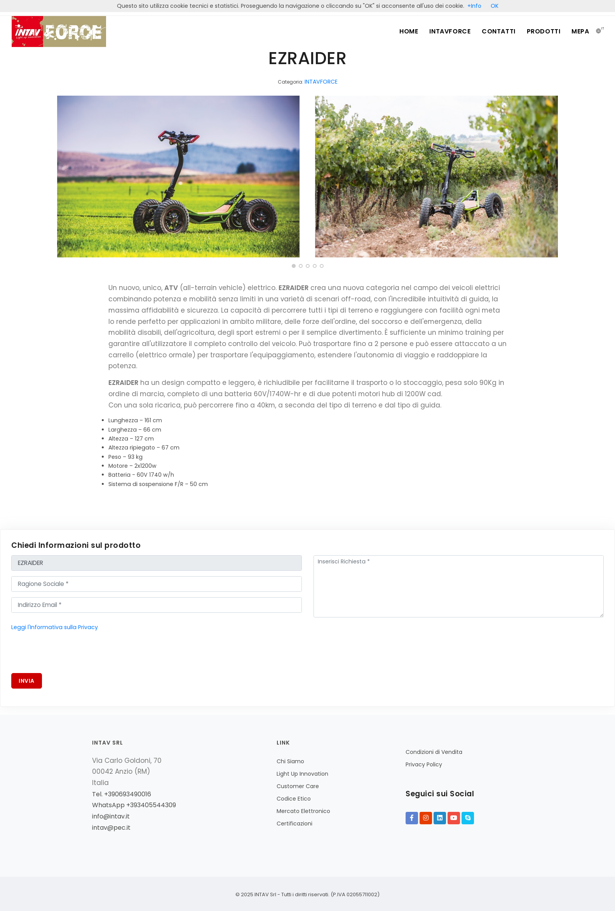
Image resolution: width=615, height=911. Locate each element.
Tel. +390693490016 (121, 794)
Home (406, 31)
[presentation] (70, 652)
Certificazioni (294, 823)
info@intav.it (111, 816)
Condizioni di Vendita (434, 752)
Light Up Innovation (302, 774)
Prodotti (543, 31)
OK (494, 6)
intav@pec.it (111, 827)
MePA (580, 31)
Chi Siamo (290, 761)
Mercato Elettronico (303, 811)
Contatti (497, 31)
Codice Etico (294, 799)
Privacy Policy (424, 764)
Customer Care (298, 786)
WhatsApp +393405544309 (134, 805)
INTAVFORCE (448, 31)
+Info (474, 6)
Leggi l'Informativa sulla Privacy (54, 627)
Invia (27, 681)
